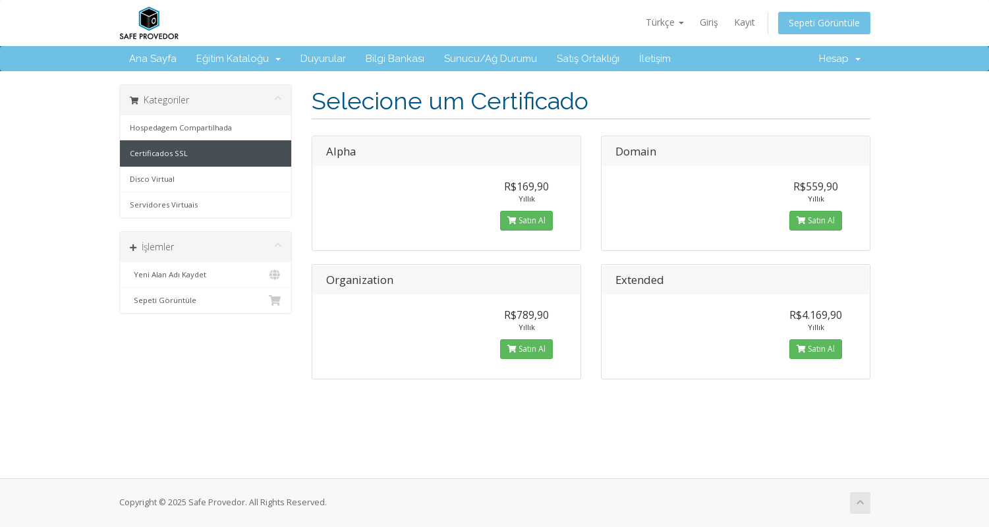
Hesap (840, 59)
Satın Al (526, 220)
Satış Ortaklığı (588, 59)
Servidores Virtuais (164, 204)
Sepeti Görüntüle (824, 22)
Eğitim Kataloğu (238, 59)
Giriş (709, 22)
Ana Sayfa (153, 59)
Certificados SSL (159, 153)
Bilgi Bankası (395, 59)
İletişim (655, 59)
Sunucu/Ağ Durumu (490, 59)
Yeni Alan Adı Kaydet (206, 275)
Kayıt (744, 22)
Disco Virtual (152, 179)
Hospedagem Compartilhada (181, 127)
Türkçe (665, 22)
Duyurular (323, 59)
